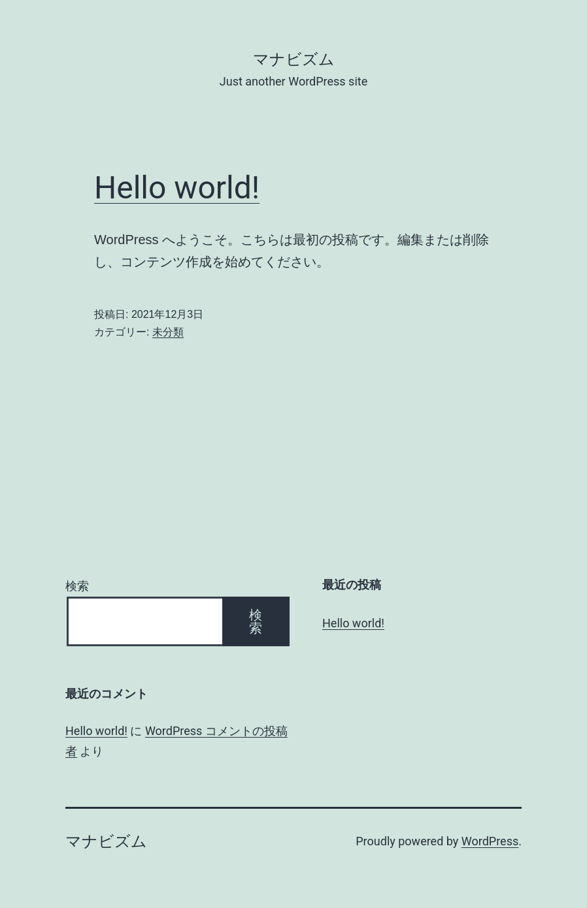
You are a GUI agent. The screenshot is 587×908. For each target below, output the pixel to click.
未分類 (168, 331)
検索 (77, 586)
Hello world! (177, 187)
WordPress (489, 841)
